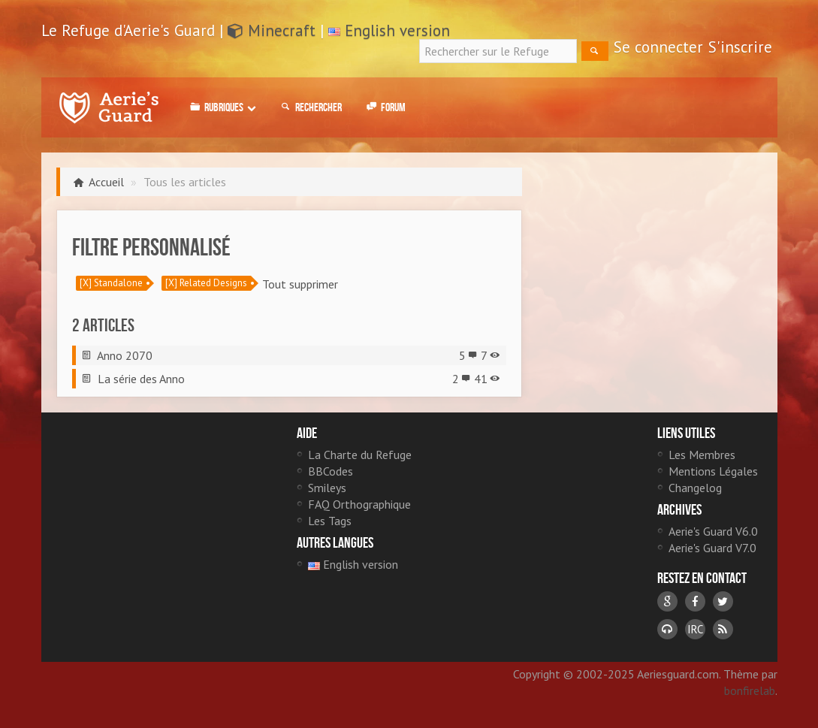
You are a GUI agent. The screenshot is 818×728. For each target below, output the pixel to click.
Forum (385, 107)
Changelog (695, 487)
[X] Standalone (111, 282)
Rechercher (310, 107)
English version (397, 30)
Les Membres (702, 454)
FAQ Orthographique (359, 504)
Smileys (327, 487)
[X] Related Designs (206, 282)
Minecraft (271, 30)
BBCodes (330, 471)
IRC (695, 629)
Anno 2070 (124, 355)
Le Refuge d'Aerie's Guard (109, 107)
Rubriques (222, 107)
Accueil (106, 181)
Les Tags (330, 520)
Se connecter (658, 47)
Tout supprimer (300, 284)
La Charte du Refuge (360, 454)
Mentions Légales (713, 471)
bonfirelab (749, 690)
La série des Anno (141, 378)
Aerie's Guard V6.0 (713, 531)
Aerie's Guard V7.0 (712, 547)
